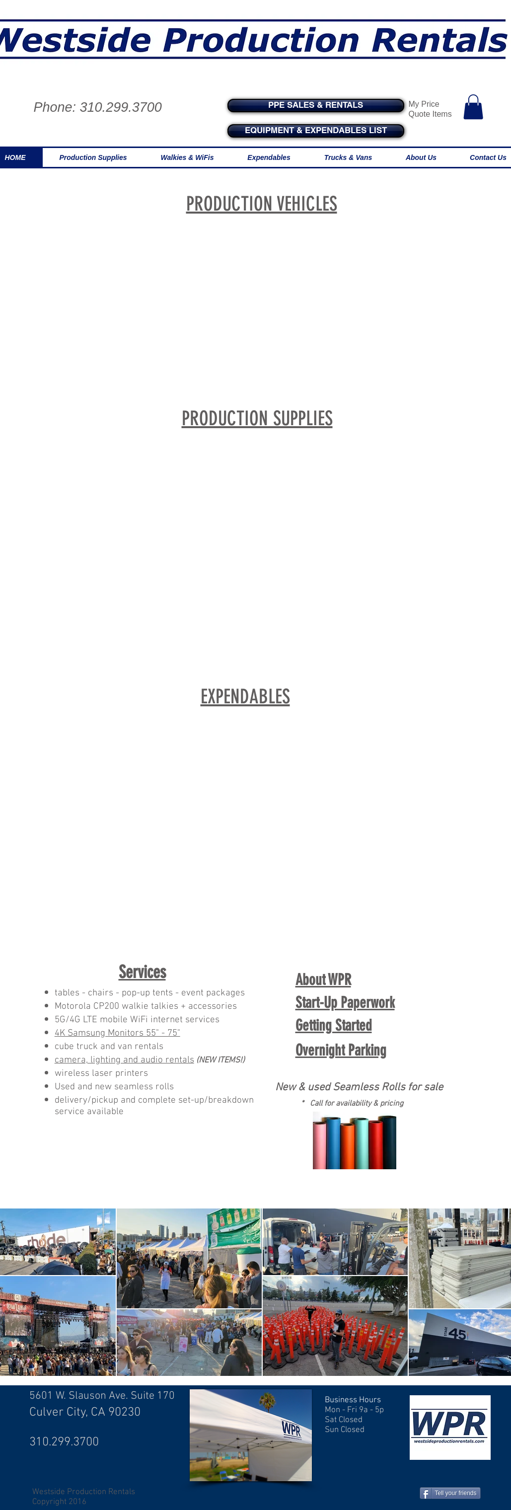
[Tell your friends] (450, 1493)
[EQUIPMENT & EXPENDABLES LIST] (315, 131)
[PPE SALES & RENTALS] (315, 105)
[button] (473, 106)
